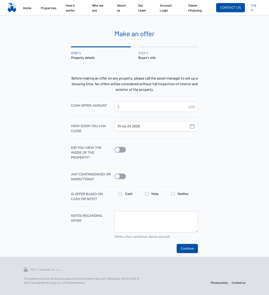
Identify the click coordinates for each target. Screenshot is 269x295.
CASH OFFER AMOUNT (89, 105)
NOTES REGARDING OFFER (86, 218)
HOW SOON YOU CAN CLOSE (88, 128)
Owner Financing (195, 7)
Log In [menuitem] (253, 7)
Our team (142, 7)
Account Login (166, 7)
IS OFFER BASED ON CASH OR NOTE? (87, 196)
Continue (187, 248)
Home (27, 8)
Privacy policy (219, 282)
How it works (70, 7)
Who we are (97, 7)
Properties (48, 8)
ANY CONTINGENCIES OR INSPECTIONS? (91, 177)
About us (121, 7)
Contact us (239, 282)
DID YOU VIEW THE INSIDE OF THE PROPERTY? (86, 152)
